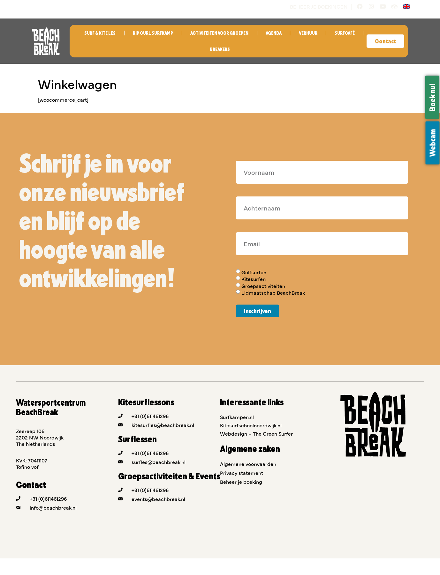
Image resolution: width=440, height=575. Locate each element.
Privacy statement (241, 472)
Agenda (274, 33)
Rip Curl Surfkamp (153, 33)
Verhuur (308, 33)
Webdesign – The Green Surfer (256, 433)
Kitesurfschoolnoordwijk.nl (251, 425)
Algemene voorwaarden (248, 463)
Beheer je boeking (241, 481)
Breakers (220, 49)
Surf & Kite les (100, 33)
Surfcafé (345, 33)
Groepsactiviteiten (263, 285)
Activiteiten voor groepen (219, 33)
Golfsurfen (253, 272)
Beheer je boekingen (319, 6)
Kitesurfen (253, 279)
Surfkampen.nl (237, 416)
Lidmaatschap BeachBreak (273, 292)
